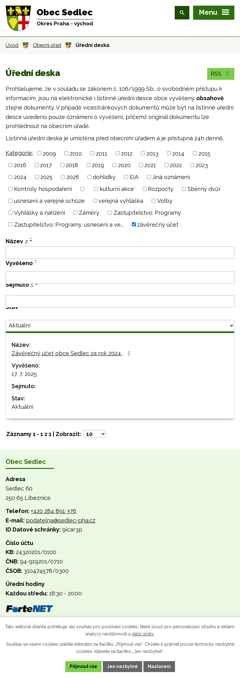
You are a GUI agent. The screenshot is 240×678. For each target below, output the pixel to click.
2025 (46, 177)
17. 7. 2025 (24, 374)
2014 (178, 153)
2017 (46, 165)
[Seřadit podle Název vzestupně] (31, 238)
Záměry (89, 212)
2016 (20, 165)
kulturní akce (117, 189)
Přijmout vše (83, 666)
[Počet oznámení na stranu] (94, 434)
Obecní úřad (47, 45)
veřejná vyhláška (120, 201)
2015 (204, 153)
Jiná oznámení (171, 177)
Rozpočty (160, 189)
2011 (101, 153)
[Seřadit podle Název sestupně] (31, 240)
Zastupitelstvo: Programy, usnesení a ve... (68, 224)
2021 (150, 165)
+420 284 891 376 (53, 511)
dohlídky (104, 177)
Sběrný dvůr (204, 189)
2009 (49, 153)
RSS (221, 73)
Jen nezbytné (122, 666)
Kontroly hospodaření (43, 189)
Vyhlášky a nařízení (39, 212)
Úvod (12, 45)
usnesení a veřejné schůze (49, 201)
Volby (164, 201)
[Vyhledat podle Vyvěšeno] (120, 277)
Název (17, 241)
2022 (176, 165)
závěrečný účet (157, 224)
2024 (20, 177)
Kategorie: (19, 153)
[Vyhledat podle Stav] (120, 325)
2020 (124, 165)
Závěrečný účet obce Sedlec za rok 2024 (72, 353)
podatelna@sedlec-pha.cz (60, 520)
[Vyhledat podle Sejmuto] (120, 301)
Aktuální (22, 406)
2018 (72, 165)
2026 (73, 177)
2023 (202, 165)
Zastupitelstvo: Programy (147, 212)
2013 (152, 153)
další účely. (143, 633)
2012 (126, 153)
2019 (98, 165)
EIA (134, 177)
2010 (76, 153)
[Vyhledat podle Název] (120, 252)
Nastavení (159, 666)
